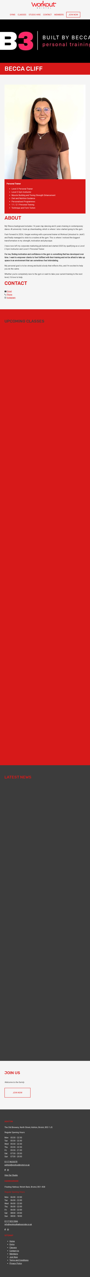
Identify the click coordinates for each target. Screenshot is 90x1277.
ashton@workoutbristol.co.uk (17, 1165)
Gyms (12, 15)
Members (59, 15)
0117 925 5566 (11, 1221)
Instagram (11, 298)
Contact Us (14, 1251)
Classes (22, 15)
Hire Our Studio (11, 1175)
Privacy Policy (16, 1263)
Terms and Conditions (19, 1260)
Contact (47, 15)
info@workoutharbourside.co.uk (18, 1224)
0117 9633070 (10, 1162)
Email (9, 291)
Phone (9, 294)
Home (12, 1241)
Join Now (73, 15)
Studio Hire (35, 15)
